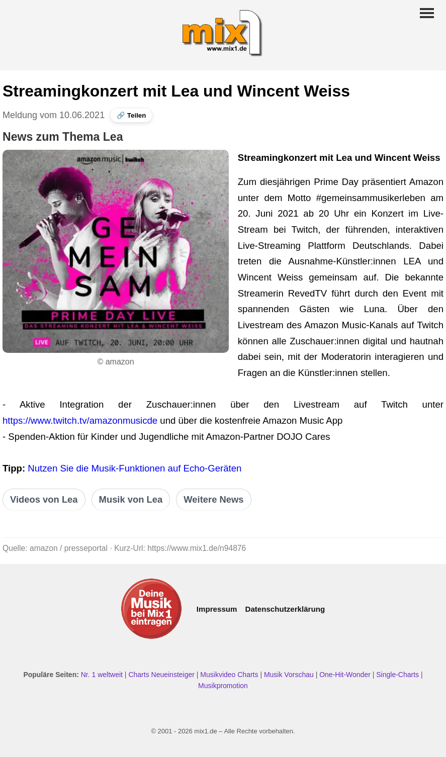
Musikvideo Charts (229, 675)
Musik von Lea (131, 499)
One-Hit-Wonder (345, 675)
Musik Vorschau (289, 675)
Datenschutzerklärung (285, 609)
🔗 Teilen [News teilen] (131, 115)
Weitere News (213, 499)
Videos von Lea (44, 499)
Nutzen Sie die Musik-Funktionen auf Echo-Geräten (134, 468)
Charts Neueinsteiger (161, 675)
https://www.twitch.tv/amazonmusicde (80, 420)
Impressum (217, 609)
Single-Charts (397, 675)
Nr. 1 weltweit (102, 675)
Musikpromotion (223, 686)
